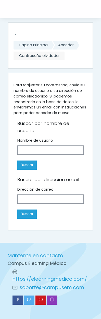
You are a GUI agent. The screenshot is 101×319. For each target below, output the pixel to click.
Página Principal (33, 44)
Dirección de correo (35, 189)
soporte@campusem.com (52, 287)
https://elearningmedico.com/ (49, 279)
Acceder (66, 44)
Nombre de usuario (35, 140)
